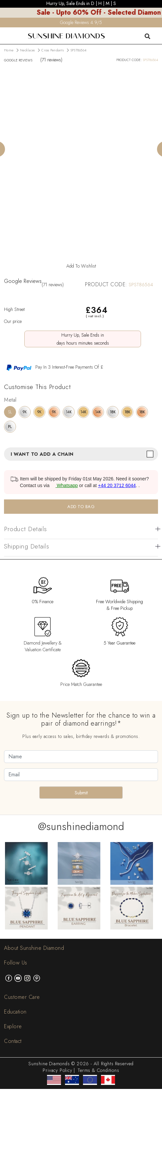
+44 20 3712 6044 (117, 485)
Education (15, 1012)
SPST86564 (78, 50)
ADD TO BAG (81, 506)
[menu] (4, 31)
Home (8, 50)
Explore (13, 1026)
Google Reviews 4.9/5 (81, 22)
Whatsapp (64, 485)
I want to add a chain (42, 454)
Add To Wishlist (81, 266)
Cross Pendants (52, 50)
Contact (13, 1041)
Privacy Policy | (59, 1070)
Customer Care (22, 997)
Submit (81, 792)
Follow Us (15, 962)
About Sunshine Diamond (34, 948)
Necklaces (27, 50)
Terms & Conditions (98, 1070)
